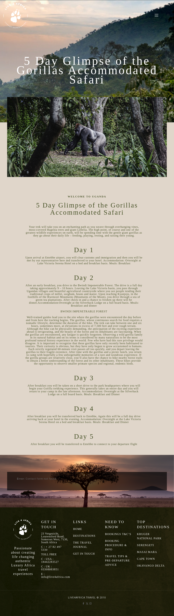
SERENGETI (145, 545)
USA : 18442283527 (50, 560)
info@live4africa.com (55, 576)
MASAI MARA (147, 552)
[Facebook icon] (83, 603)
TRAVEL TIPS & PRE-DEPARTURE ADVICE (117, 560)
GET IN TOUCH (84, 553)
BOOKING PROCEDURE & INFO (116, 545)
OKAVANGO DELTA (151, 565)
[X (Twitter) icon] (87, 603)
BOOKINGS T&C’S (118, 534)
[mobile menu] (156, 15)
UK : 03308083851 (50, 568)
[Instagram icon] (90, 603)
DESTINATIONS (84, 535)
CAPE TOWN (146, 558)
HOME (77, 529)
